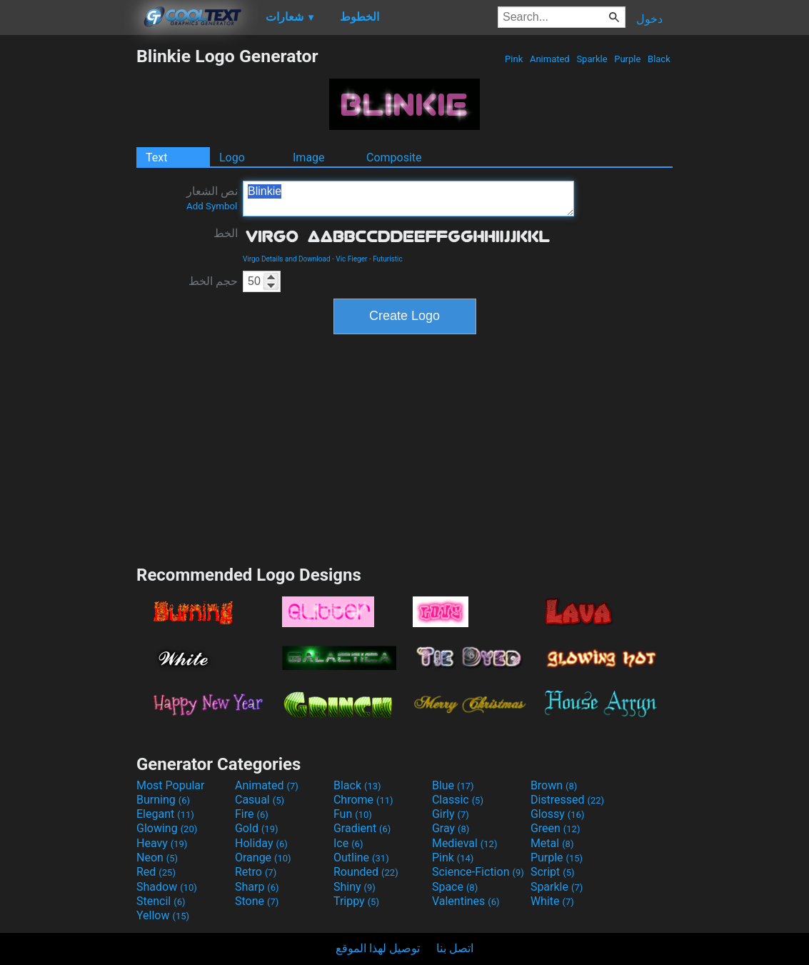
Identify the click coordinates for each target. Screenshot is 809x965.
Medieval (465, 843)
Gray (450, 828)
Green (556, 828)
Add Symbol (211, 206)
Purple (627, 59)
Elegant (165, 814)
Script (553, 872)
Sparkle (592, 59)
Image (309, 157)
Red (156, 872)
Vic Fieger (351, 259)
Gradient (362, 828)
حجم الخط (213, 281)
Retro (255, 872)
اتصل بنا (454, 948)
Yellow (162, 915)
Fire (251, 814)
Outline (361, 857)
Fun (352, 814)
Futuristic (388, 259)
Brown (554, 785)
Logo (232, 157)
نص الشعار (212, 197)
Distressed (567, 799)
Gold (256, 828)
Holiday (261, 843)
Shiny (354, 887)
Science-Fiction (478, 872)
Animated (550, 59)
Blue (453, 785)
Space (455, 887)
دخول (649, 19)
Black (659, 59)
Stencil (160, 901)
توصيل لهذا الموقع (378, 948)
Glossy (558, 814)
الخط (225, 233)
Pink (514, 59)
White (552, 901)
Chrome (363, 799)
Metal (552, 843)
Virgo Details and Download (287, 259)
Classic (457, 799)
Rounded (365, 872)
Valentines (466, 901)
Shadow (166, 887)
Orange (263, 857)
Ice (348, 843)
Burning (163, 799)
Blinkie (408, 198)
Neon (157, 857)
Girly (450, 814)
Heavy (161, 843)
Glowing (166, 828)
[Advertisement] (68, 260)
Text (156, 157)
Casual (259, 799)
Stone (256, 901)
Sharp (257, 887)
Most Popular (170, 785)
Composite (394, 157)
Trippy (356, 901)
